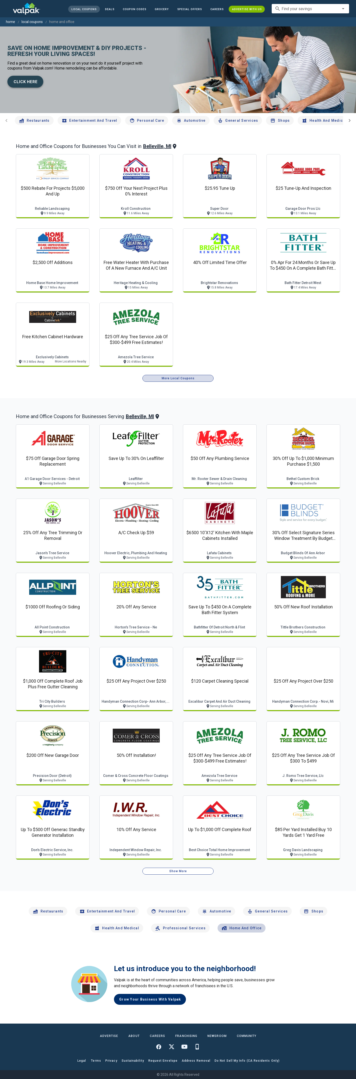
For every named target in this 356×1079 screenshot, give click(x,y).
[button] (189, 9)
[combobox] (310, 8)
